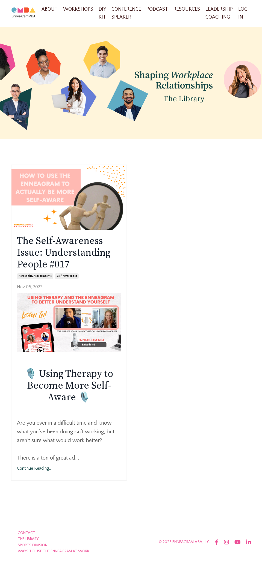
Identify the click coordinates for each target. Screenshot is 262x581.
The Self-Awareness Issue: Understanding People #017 (63, 253)
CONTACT (26, 533)
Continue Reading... (34, 468)
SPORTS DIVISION (33, 545)
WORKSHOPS (78, 9)
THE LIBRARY (28, 539)
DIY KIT (102, 13)
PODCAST (157, 9)
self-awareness (67, 276)
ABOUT (50, 9)
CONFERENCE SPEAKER (126, 13)
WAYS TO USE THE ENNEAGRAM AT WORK (53, 551)
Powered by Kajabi (235, 567)
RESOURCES (186, 9)
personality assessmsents (35, 276)
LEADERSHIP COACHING (219, 13)
